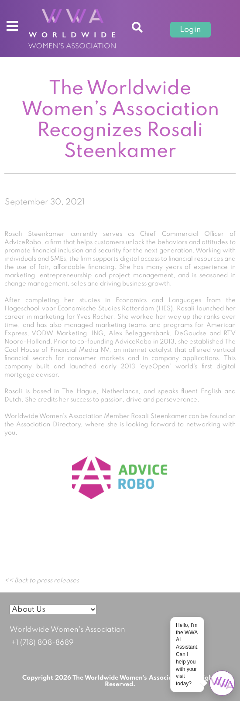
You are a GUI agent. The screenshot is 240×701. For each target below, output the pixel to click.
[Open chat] (222, 683)
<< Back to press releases (41, 581)
